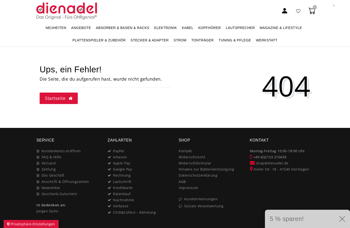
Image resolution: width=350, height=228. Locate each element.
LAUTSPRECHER (240, 28)
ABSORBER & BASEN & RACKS (122, 28)
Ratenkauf (122, 193)
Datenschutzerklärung (198, 175)
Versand (49, 163)
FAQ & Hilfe (51, 157)
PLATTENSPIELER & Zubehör (99, 40)
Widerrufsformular (195, 163)
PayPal (118, 151)
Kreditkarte (123, 187)
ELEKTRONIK (165, 28)
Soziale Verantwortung (204, 206)
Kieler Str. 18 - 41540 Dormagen (279, 169)
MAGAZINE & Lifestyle (281, 28)
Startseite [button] (58, 98)
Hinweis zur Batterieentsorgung (206, 169)
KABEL (187, 28)
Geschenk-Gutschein (59, 193)
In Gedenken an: (51, 205)
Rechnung (122, 175)
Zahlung (49, 169)
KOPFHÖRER (209, 28)
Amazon (120, 157)
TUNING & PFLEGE (235, 40)
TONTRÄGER (202, 40)
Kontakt (185, 151)
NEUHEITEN (55, 28)
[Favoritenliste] (298, 11)
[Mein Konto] (285, 11)
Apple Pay (121, 163)
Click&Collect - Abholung (134, 212)
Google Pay (122, 169)
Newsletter (51, 187)
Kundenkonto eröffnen (61, 151)
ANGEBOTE (81, 28)
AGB (182, 181)
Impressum (188, 187)
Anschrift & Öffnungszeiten (65, 181)
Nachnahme (123, 200)
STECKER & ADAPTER (150, 40)
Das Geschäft (53, 175)
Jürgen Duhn (47, 211)
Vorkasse (120, 206)
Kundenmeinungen (201, 199)
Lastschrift (122, 181)
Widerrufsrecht (192, 157)
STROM (180, 40)
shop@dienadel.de (269, 163)
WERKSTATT (267, 40)
